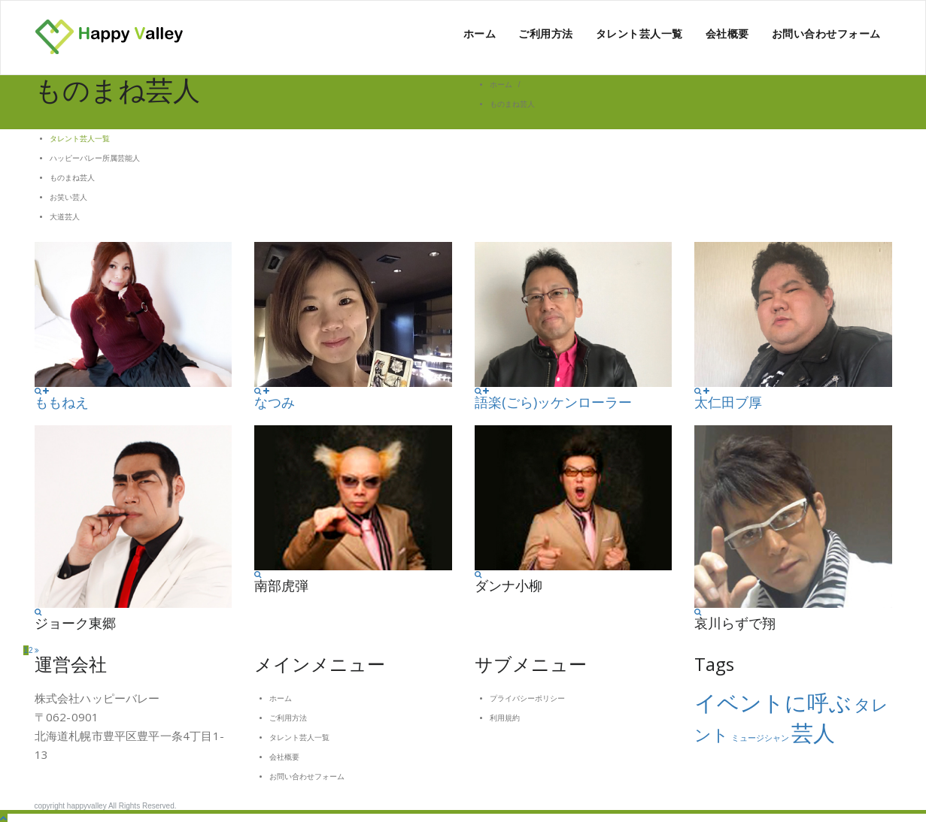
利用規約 (505, 718)
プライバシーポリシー (527, 698)
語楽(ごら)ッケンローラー (553, 402)
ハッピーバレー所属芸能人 (95, 158)
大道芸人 (65, 217)
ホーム (479, 33)
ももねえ (62, 402)
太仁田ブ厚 (728, 402)
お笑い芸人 (68, 197)
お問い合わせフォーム (826, 33)
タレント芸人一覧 (639, 33)
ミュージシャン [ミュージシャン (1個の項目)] (760, 737)
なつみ (274, 402)
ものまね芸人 (72, 178)
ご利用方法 (545, 33)
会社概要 (727, 33)
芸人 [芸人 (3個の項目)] (813, 733)
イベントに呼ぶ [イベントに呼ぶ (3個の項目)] (773, 703)
